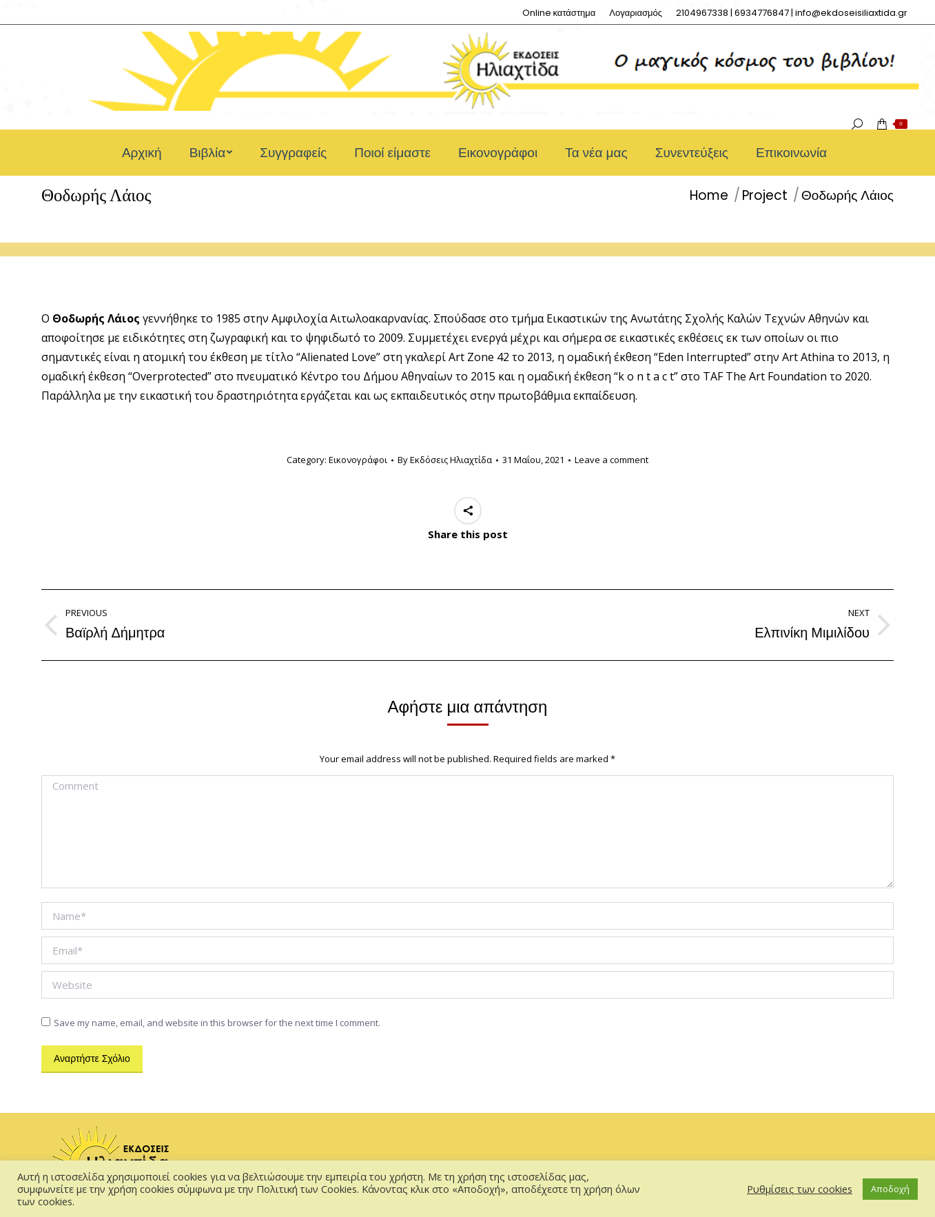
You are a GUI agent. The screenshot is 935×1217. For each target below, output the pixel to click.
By (445, 460)
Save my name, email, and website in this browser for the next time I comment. (217, 1022)
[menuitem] (559, 12)
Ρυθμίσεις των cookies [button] (799, 1189)
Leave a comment (611, 460)
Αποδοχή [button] (890, 1189)
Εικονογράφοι (358, 459)
